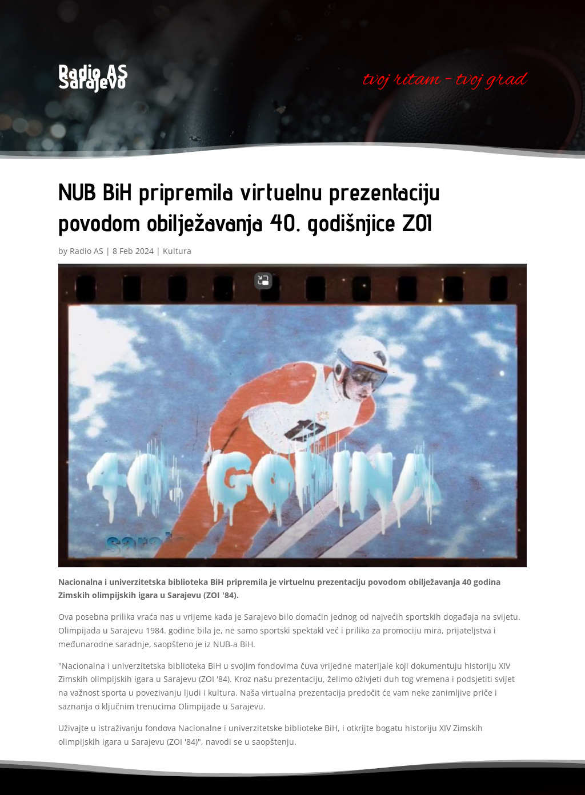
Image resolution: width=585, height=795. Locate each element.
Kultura (177, 250)
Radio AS (86, 250)
